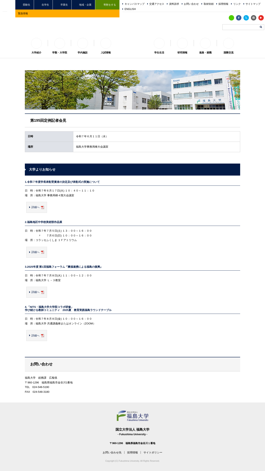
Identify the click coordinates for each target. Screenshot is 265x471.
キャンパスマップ (135, 3)
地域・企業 (85, 4)
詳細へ (35, 207)
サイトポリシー (152, 452)
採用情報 (223, 3)
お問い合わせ (191, 3)
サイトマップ (253, 3)
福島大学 (132, 42)
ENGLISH (130, 9)
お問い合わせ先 (112, 452)
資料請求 (174, 3)
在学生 (45, 4)
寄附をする (110, 4)
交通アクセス (156, 3)
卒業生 (64, 4)
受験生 (26, 4)
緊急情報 (23, 13)
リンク (237, 3)
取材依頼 (209, 3)
